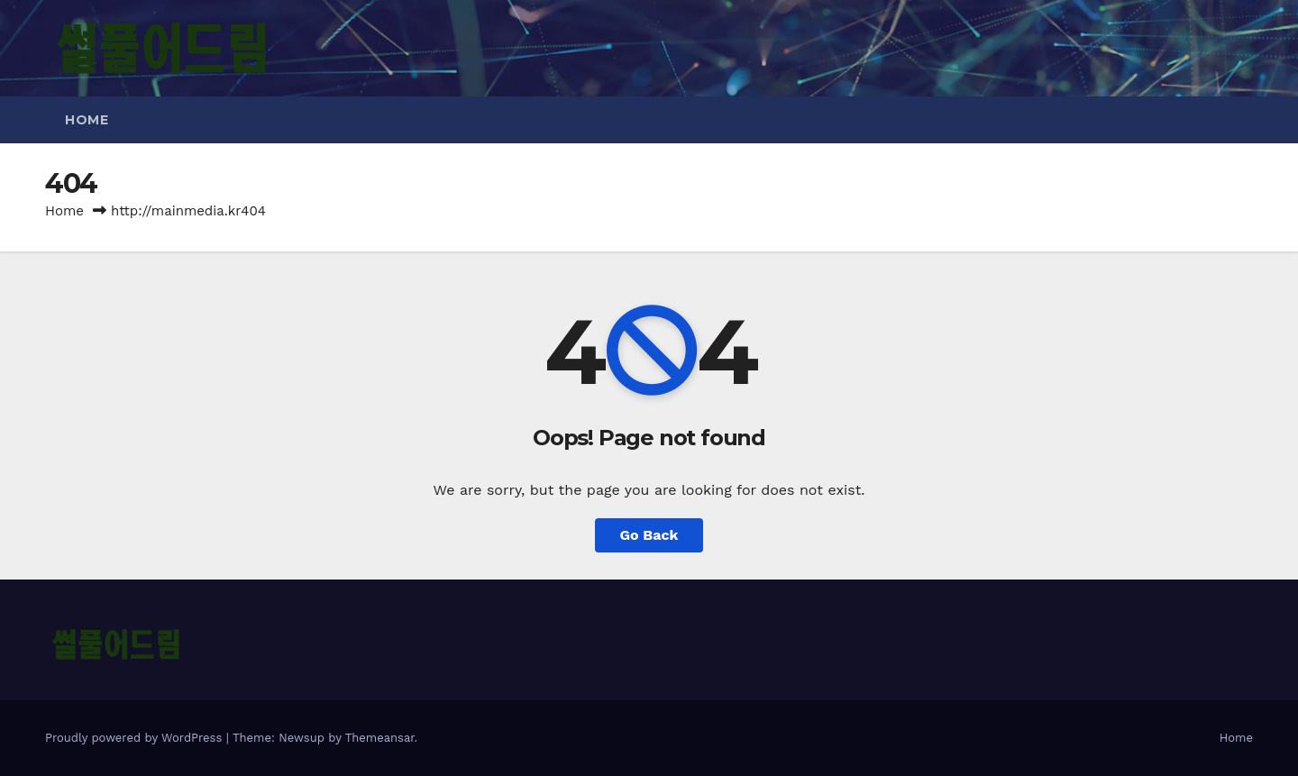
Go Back (649, 534)
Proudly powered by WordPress (135, 737)
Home (86, 120)
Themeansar (380, 737)
